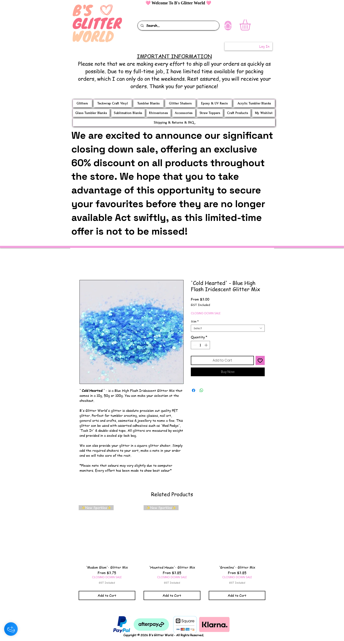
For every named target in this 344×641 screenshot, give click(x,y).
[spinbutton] (200, 345)
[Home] (228, 25)
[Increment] (206, 345)
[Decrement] (194, 345)
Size (195, 321)
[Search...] (178, 25)
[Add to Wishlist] (260, 360)
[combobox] (228, 328)
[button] (251, 24)
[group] (172, 552)
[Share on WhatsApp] (201, 390)
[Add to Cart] (107, 595)
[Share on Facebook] (193, 390)
